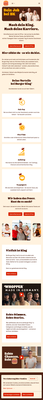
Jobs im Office (29, 46)
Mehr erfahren (11, 273)
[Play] (22, 294)
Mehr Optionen (8, 388)
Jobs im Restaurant (15, 46)
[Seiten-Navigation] (39, 3)
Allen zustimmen (28, 394)
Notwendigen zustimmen (12, 394)
